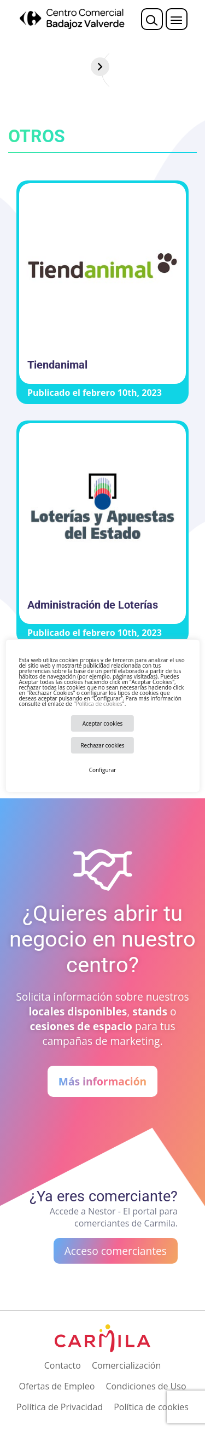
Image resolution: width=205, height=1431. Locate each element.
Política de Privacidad (59, 1407)
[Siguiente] (195, 66)
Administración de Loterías (92, 604)
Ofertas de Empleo (57, 1386)
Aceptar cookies (103, 723)
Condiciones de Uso (146, 1386)
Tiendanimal (57, 364)
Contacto (62, 1365)
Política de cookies (98, 704)
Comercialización (126, 1365)
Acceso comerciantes (116, 1250)
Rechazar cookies (102, 745)
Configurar (102, 770)
